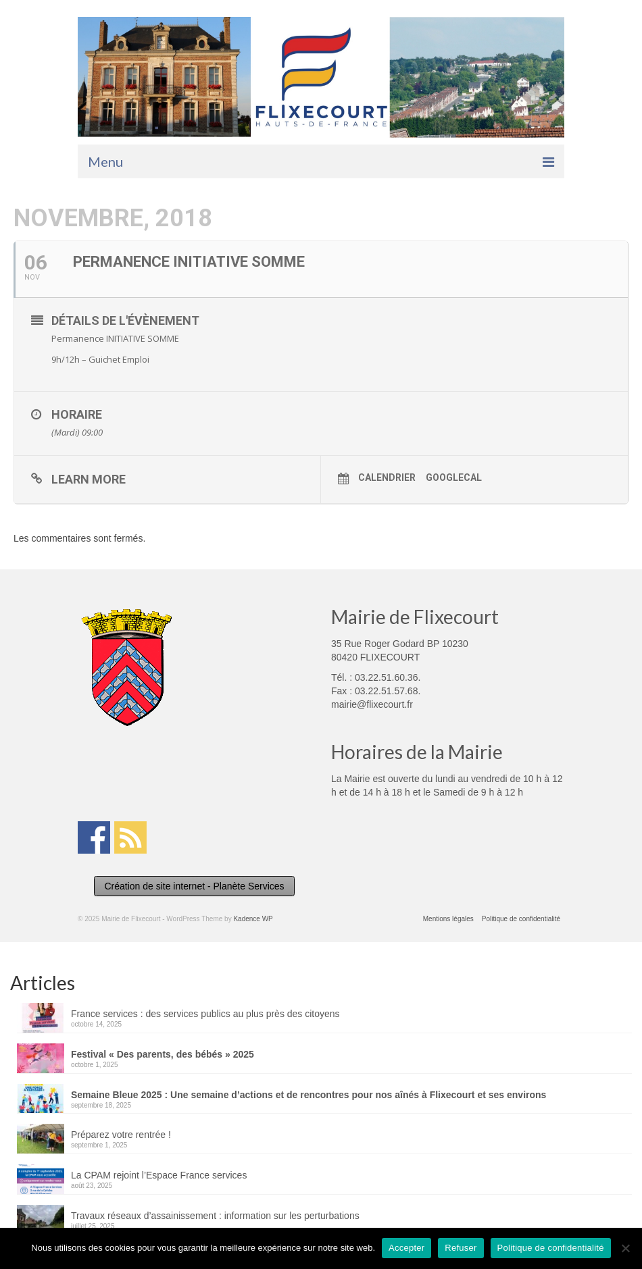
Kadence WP (252, 919)
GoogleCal (454, 477)
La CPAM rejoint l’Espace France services (159, 1175)
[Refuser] (625, 1248)
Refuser (460, 1248)
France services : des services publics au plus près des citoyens (205, 1013)
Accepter (406, 1248)
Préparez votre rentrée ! (121, 1134)
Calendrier (387, 477)
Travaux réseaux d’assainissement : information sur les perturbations (215, 1215)
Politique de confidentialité (550, 1248)
